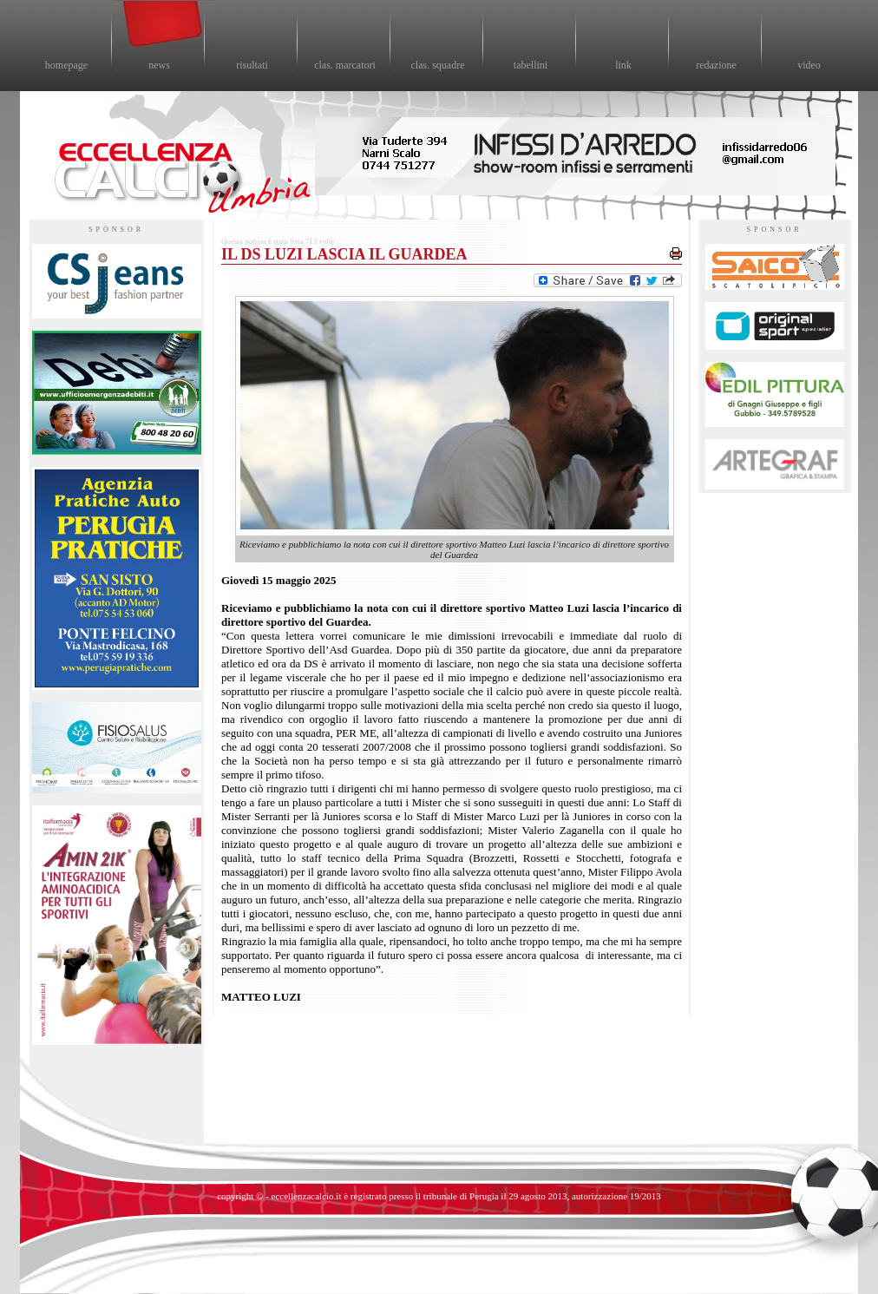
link (623, 65)
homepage (66, 65)
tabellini (530, 65)
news (159, 65)
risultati (252, 65)
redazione (716, 65)
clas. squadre (438, 65)
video (809, 65)
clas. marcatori (345, 65)
